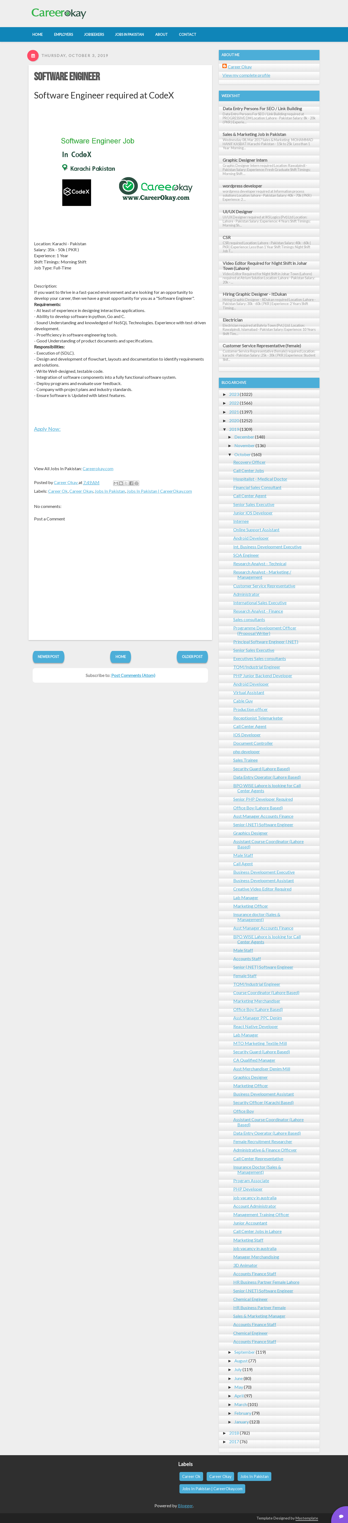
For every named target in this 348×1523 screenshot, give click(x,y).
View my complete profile (246, 75)
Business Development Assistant (263, 880)
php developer (246, 751)
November (244, 445)
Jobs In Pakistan (110, 491)
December (244, 436)
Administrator (246, 594)
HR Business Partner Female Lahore (266, 1281)
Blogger (185, 1505)
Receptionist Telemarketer (258, 717)
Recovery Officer (249, 462)
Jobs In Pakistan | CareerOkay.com (159, 491)
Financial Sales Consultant (257, 487)
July (238, 1369)
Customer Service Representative (264, 585)
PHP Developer (248, 1188)
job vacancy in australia (254, 1197)
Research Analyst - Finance (258, 610)
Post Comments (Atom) (133, 675)
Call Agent (243, 863)
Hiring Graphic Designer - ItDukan (255, 294)
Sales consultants (249, 619)
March (240, 1404)
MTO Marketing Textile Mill (260, 1043)
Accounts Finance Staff (254, 1273)
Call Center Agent (249, 495)
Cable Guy (243, 700)
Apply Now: (47, 429)
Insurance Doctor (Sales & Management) (257, 1169)
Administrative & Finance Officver (265, 1149)
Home (121, 656)
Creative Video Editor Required (262, 888)
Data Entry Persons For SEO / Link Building (262, 108)
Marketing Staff (248, 1239)
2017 (234, 1441)
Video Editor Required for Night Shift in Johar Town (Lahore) (265, 265)
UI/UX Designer (238, 211)
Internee (241, 521)
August (241, 1360)
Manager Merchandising (256, 1256)
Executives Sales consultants (259, 658)
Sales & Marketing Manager (259, 1315)
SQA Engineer (246, 555)
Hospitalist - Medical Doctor (260, 478)
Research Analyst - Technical (259, 563)
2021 (234, 411)
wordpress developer (242, 185)
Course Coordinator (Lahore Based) (266, 992)
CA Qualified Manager (254, 1060)
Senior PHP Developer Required (263, 799)
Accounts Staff (247, 958)
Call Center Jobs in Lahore (257, 1231)
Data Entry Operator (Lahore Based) (267, 777)
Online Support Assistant (256, 529)
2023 (234, 394)
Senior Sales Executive (253, 504)
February (242, 1413)
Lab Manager (245, 897)
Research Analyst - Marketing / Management (262, 574)
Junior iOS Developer (253, 512)
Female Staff (245, 975)
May (238, 1387)
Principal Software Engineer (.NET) (265, 641)
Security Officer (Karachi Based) (263, 1102)
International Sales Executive (260, 602)
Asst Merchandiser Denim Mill (261, 1068)
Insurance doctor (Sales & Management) (256, 917)
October (242, 454)
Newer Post (48, 656)
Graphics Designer (250, 832)
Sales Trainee (245, 759)
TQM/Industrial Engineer (256, 666)
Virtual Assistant (248, 692)
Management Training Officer (261, 1214)
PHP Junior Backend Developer (262, 675)
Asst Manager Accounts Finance (263, 816)
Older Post (192, 656)
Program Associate (251, 1180)
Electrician (233, 319)
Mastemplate (307, 1518)
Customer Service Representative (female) (262, 345)
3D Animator (245, 1265)
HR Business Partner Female (259, 1307)
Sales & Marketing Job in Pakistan (254, 134)
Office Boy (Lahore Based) (258, 807)
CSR (227, 237)
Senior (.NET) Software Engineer (263, 824)
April (239, 1395)
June (238, 1378)
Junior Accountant (250, 1222)
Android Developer (251, 537)
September (244, 1352)
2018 (234, 1432)
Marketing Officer (250, 905)
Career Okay (81, 491)
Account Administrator (254, 1206)
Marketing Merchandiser (256, 1000)
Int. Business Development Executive (267, 546)
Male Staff (243, 855)
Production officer (250, 709)
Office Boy (243, 1111)
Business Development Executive (264, 872)
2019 (234, 429)
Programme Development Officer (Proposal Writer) (264, 630)
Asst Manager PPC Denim (257, 1017)
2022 (234, 402)
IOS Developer (247, 734)
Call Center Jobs (248, 470)
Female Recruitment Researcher (262, 1141)
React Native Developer (255, 1026)
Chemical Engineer (250, 1299)
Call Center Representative (258, 1158)
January (241, 1421)
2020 (234, 420)
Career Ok (58, 491)
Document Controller (253, 743)
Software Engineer (67, 77)
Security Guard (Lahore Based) (261, 768)
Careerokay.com (98, 468)
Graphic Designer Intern (245, 160)
